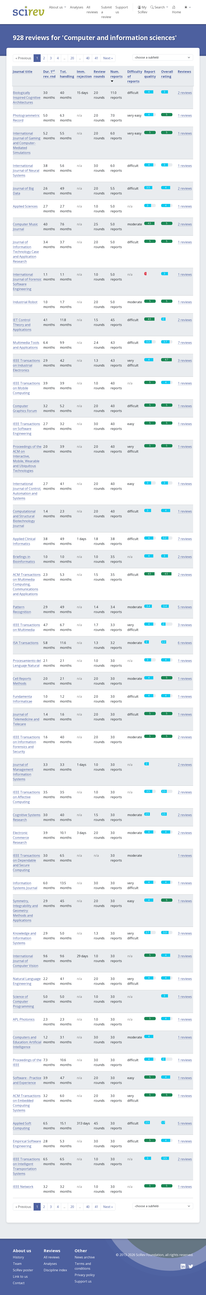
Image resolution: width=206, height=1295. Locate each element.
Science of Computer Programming (23, 1001)
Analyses (76, 7)
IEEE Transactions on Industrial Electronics (26, 365)
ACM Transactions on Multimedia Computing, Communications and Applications (27, 584)
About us (56, 7)
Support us (121, 9)
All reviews (92, 9)
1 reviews (185, 115)
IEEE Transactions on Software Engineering (26, 429)
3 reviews (185, 360)
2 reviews (185, 92)
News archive (85, 1257)
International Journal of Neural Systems (26, 170)
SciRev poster (23, 1270)
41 (96, 58)
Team (17, 1263)
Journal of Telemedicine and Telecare (26, 719)
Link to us (20, 1276)
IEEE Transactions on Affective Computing (26, 797)
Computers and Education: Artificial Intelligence (27, 1042)
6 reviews (185, 643)
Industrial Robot (25, 302)
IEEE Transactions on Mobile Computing (26, 388)
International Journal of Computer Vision (25, 961)
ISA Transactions (25, 643)
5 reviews (185, 607)
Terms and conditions (83, 1266)
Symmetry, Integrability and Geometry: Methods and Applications (25, 910)
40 (88, 58)
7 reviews (185, 342)
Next (108, 58)
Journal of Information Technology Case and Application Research (26, 252)
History (18, 1257)
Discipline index (55, 1270)
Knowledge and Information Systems (24, 938)
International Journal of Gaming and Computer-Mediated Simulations (26, 143)
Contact (19, 1283)
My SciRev (142, 9)
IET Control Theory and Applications (22, 325)
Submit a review (106, 12)
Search (157, 7)
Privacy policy (85, 1275)
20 (72, 58)
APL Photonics (24, 1019)
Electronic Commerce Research (21, 838)
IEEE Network (23, 1186)
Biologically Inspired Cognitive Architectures (26, 97)
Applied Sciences (25, 206)
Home (176, 9)
